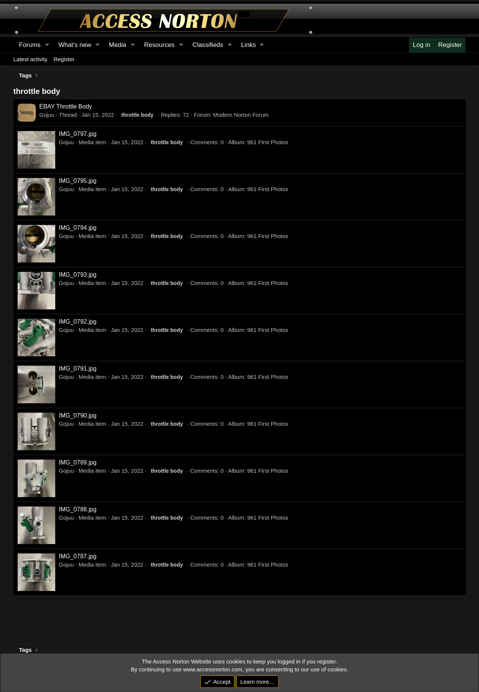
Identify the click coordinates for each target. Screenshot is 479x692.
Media (117, 44)
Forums (30, 44)
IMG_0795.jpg (78, 181)
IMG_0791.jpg (78, 368)
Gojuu (46, 115)
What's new (74, 44)
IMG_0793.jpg (78, 274)
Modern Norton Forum (241, 115)
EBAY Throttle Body (65, 106)
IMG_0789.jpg (78, 462)
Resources (159, 44)
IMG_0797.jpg (78, 134)
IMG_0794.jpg (78, 228)
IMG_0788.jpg (78, 509)
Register (63, 59)
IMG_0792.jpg (78, 321)
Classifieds (207, 44)
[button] (252, 45)
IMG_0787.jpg (78, 556)
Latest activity (31, 59)
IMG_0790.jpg (78, 415)
